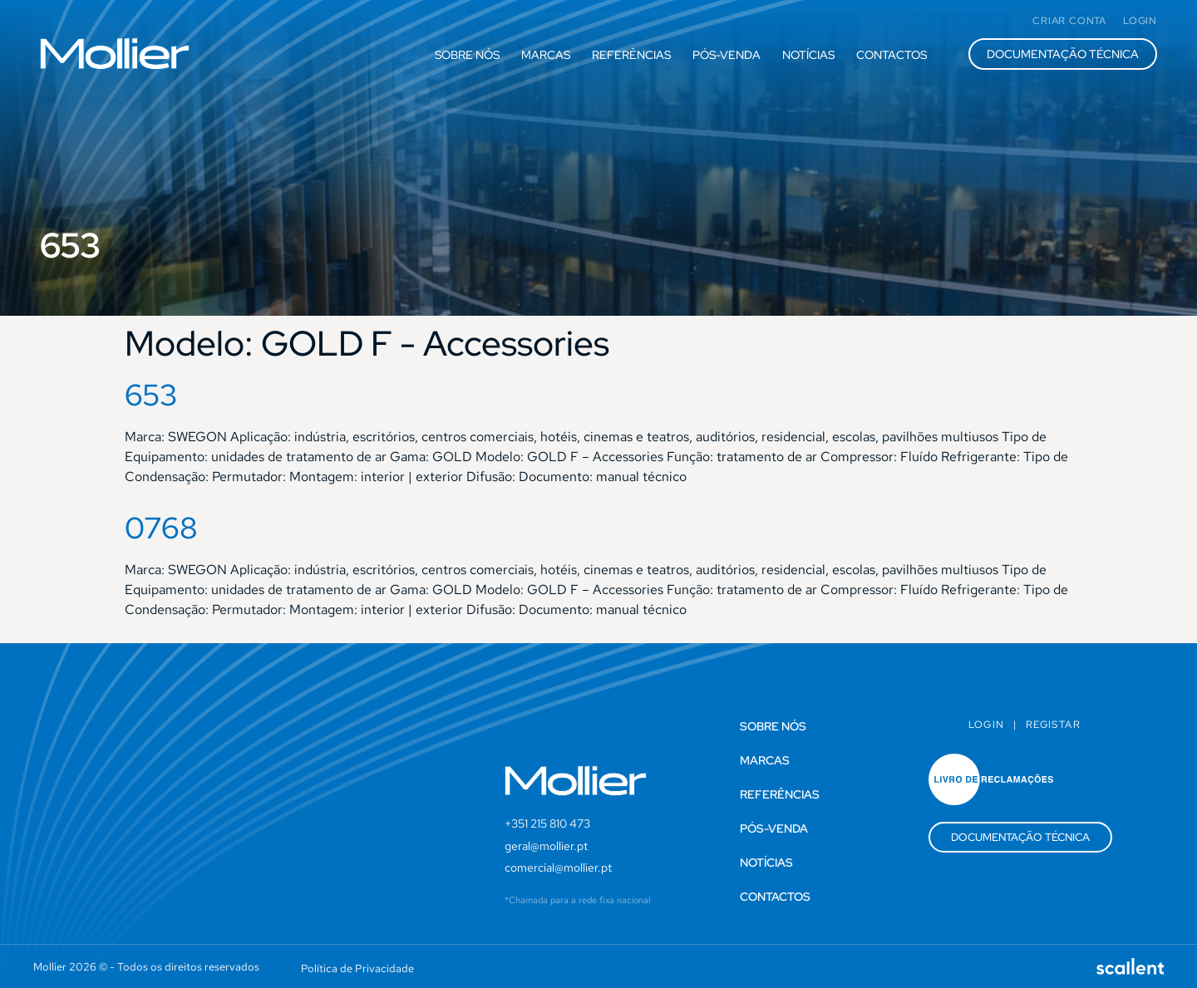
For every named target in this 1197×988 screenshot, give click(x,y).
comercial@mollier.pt (558, 867)
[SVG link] (115, 53)
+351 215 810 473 (547, 823)
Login (986, 724)
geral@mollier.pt (546, 845)
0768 (161, 528)
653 (151, 395)
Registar (1053, 724)
